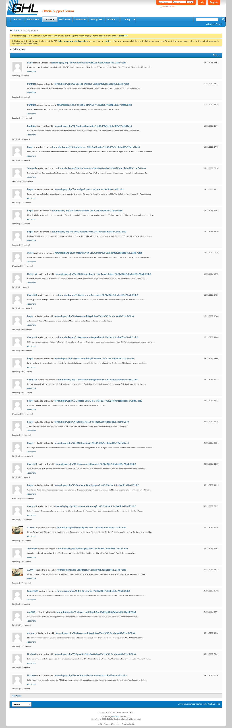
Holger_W (32, 274)
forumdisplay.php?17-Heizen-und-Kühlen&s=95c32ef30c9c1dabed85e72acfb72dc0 (96, 464)
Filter (215, 55)
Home (16, 30)
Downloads (80, 19)
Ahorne (30, 633)
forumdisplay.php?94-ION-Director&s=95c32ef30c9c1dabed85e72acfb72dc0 (89, 231)
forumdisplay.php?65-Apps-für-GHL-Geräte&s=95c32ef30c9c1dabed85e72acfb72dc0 (95, 654)
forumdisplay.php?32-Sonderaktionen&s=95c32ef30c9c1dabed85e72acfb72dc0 (93, 126)
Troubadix (32, 168)
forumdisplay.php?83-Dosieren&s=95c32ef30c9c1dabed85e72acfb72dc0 (87, 210)
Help (202, 2)
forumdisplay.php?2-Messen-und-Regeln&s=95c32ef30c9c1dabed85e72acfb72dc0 (98, 295)
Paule (30, 62)
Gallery (112, 19)
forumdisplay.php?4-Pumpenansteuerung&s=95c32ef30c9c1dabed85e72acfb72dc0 (95, 506)
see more (32, 71)
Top (218, 703)
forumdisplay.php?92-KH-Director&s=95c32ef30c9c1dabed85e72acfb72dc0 (93, 591)
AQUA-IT (31, 527)
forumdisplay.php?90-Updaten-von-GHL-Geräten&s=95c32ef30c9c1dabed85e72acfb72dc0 (96, 147)
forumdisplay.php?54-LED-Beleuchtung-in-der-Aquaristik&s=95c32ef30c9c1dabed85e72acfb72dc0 (103, 274)
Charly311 (32, 295)
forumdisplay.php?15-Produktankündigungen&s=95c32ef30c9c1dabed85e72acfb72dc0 (97, 485)
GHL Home (65, 19)
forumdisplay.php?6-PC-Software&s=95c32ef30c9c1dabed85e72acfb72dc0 (91, 675)
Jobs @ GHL (96, 19)
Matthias (31, 84)
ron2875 (31, 612)
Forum (17, 19)
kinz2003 (31, 654)
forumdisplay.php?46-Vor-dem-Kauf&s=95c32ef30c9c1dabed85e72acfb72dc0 (88, 62)
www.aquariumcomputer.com (192, 703)
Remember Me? (167, 6)
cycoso (30, 252)
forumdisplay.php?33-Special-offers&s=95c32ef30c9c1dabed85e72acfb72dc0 (92, 84)
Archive (211, 703)
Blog (127, 19)
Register (214, 2)
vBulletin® (115, 716)
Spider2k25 (32, 591)
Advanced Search (214, 24)
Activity (50, 19)
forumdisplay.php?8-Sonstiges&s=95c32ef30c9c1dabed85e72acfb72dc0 (89, 189)
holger (30, 147)
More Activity (16, 696)
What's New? (33, 19)
